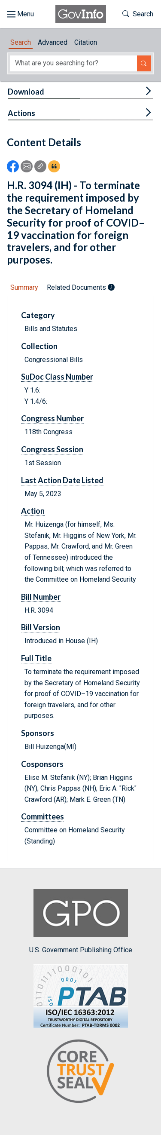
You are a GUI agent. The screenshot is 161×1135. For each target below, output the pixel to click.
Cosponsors (42, 764)
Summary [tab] (24, 287)
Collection (39, 346)
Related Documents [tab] (81, 287)
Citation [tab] (85, 42)
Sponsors (37, 733)
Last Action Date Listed (62, 480)
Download (26, 91)
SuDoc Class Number (57, 376)
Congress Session (52, 449)
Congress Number (52, 418)
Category (38, 315)
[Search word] (73, 63)
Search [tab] (20, 42)
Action (33, 510)
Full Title (36, 658)
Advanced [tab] (52, 42)
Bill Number (41, 596)
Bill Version (40, 627)
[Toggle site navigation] (20, 14)
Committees (42, 816)
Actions (21, 113)
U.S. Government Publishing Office (80, 921)
